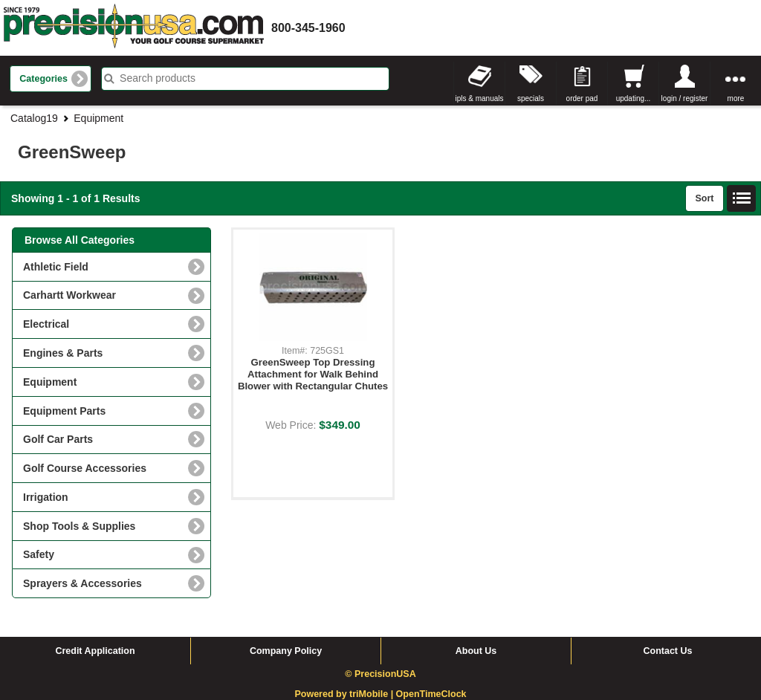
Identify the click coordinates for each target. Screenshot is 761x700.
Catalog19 (34, 118)
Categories (43, 79)
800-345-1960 (308, 28)
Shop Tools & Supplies (79, 526)
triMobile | (372, 694)
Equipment (98, 118)
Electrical (46, 324)
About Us (476, 651)
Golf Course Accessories (84, 468)
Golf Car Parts (58, 439)
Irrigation (45, 497)
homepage (134, 28)
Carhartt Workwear (69, 295)
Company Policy (286, 651)
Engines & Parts (63, 353)
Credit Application (95, 651)
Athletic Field (55, 267)
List (742, 198)
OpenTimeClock (431, 694)
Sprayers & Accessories (82, 583)
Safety (38, 554)
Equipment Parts (64, 411)
